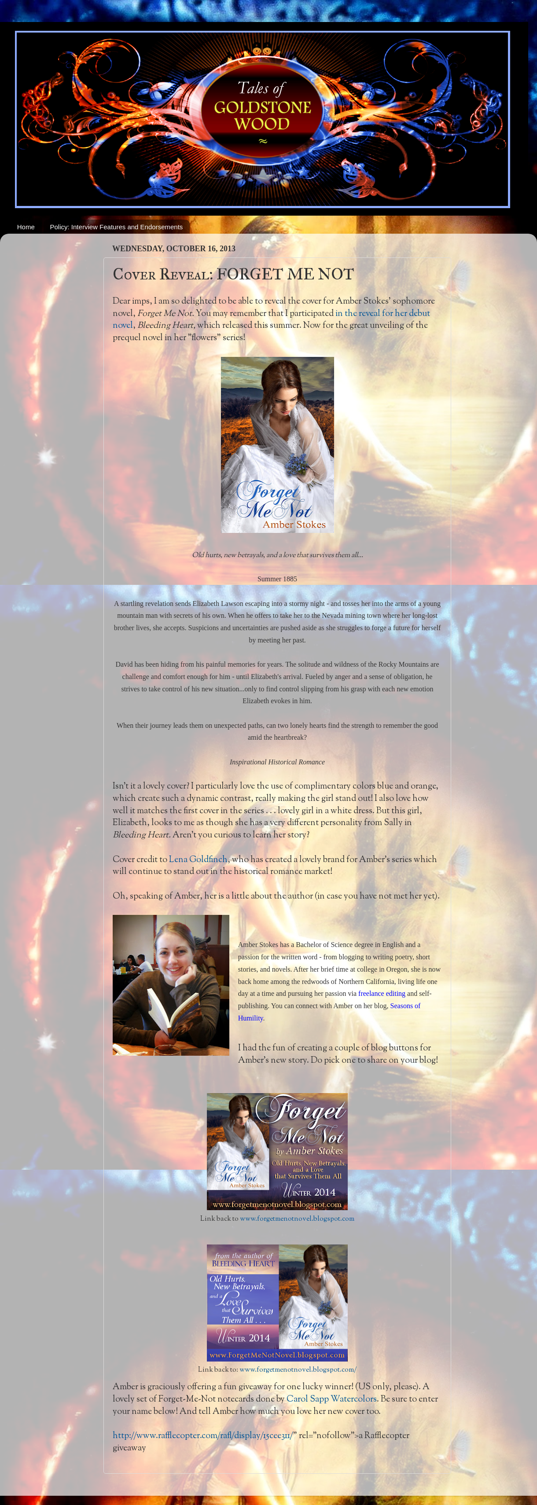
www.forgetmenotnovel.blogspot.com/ (298, 1370)
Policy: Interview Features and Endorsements (116, 227)
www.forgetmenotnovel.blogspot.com (297, 1219)
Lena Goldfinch (198, 860)
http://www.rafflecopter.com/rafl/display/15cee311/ (203, 1436)
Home (26, 227)
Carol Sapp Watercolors (331, 1399)
